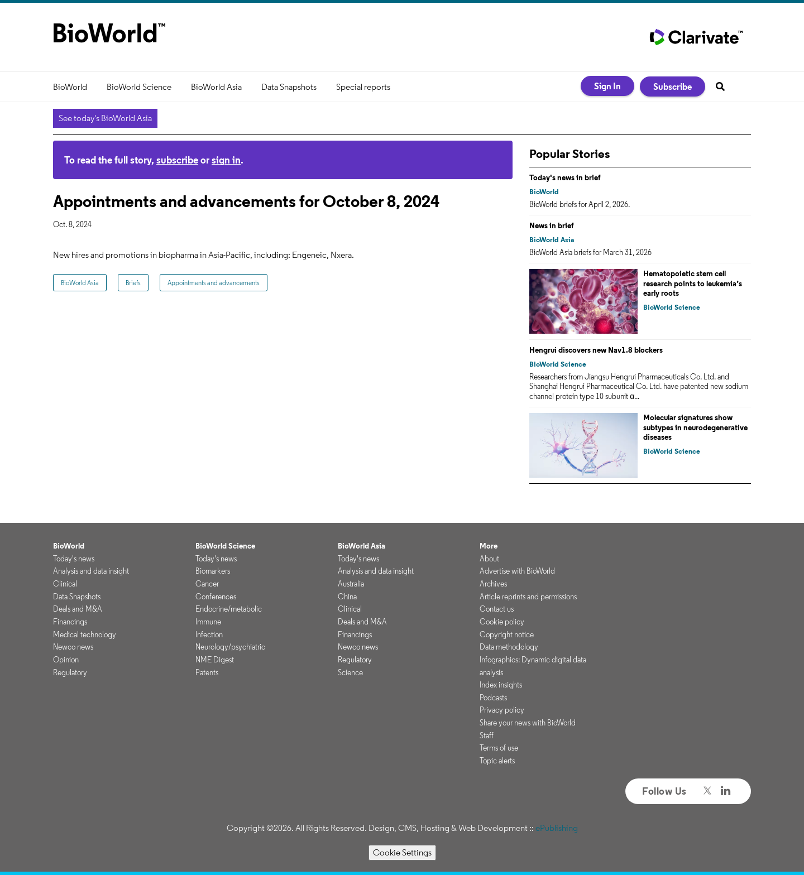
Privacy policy (502, 710)
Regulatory (70, 672)
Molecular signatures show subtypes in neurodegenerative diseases (695, 427)
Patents (206, 672)
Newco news (73, 647)
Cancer (207, 584)
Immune (208, 622)
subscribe (177, 159)
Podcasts (493, 698)
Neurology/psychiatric (230, 647)
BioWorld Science (139, 86)
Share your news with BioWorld (528, 723)
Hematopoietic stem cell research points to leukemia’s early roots (692, 283)
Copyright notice (507, 634)
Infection (209, 634)
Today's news (73, 559)
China (347, 597)
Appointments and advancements (214, 282)
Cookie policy (502, 622)
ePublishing (556, 828)
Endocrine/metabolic (228, 609)
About (489, 559)
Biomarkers (212, 571)
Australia (351, 584)
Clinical (65, 584)
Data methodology (509, 647)
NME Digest (214, 660)
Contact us (497, 609)
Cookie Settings (402, 852)
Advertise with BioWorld (517, 571)
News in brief (551, 225)
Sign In (607, 86)
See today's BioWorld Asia (105, 118)
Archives (493, 584)
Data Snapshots (289, 86)
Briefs (133, 282)
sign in (226, 159)
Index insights (501, 685)
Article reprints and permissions (528, 597)
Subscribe (672, 86)
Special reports (363, 86)
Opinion (66, 660)
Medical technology (84, 634)
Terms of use (499, 748)
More (488, 546)
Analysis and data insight (91, 571)
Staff (487, 735)
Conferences (215, 597)
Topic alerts (497, 761)
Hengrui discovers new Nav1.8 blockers (596, 350)
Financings (70, 622)
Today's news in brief (565, 177)
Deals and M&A (77, 609)
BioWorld (70, 86)
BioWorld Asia (216, 86)
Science (350, 672)
